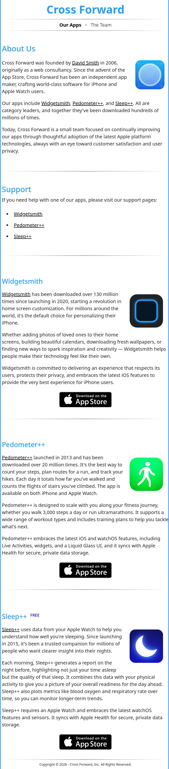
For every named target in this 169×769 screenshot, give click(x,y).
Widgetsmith (55, 103)
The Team (101, 25)
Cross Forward (85, 9)
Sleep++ (124, 103)
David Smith (85, 63)
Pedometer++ (88, 103)
